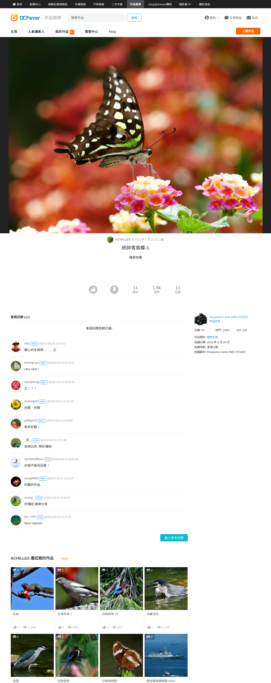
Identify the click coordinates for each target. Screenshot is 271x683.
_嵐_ (27, 440)
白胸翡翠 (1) (110, 614)
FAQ (112, 31)
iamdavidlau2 (33, 459)
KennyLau (31, 362)
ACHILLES (119, 239)
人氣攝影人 (36, 31)
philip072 (30, 420)
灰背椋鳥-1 (65, 614)
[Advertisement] (135, 273)
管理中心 (91, 31)
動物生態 (212, 337)
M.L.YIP (30, 516)
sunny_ (29, 497)
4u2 (27, 343)
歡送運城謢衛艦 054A (161, 681)
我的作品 (64, 32)
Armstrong (31, 382)
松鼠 (16, 614)
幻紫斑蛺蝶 (109, 681)
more (64, 558)
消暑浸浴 (153, 614)
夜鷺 (16, 681)
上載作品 (248, 31)
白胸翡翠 (63, 681)
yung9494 (31, 478)
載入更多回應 (174, 538)
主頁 (14, 31)
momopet (31, 401)
